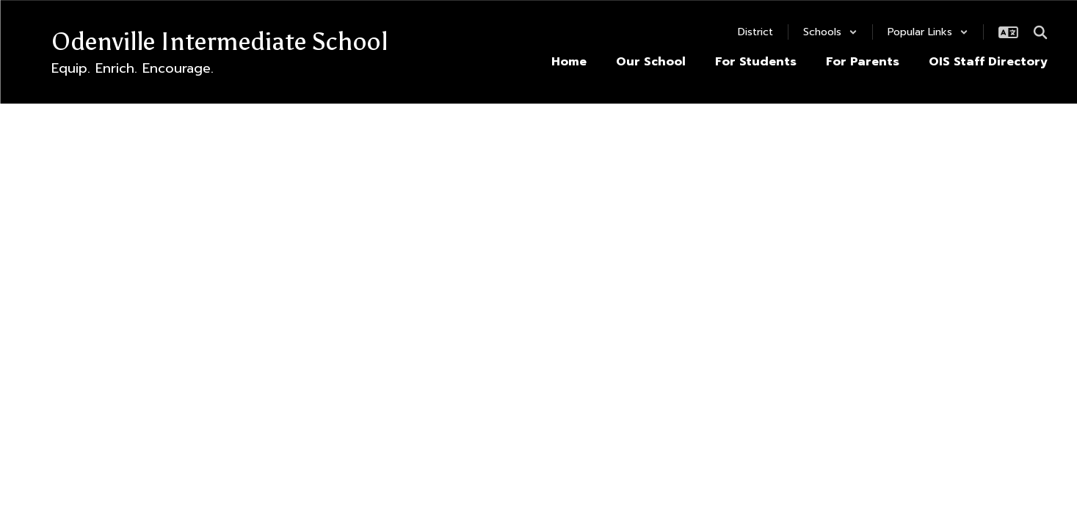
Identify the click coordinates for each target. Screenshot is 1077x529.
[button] (830, 32)
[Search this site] (1040, 32)
